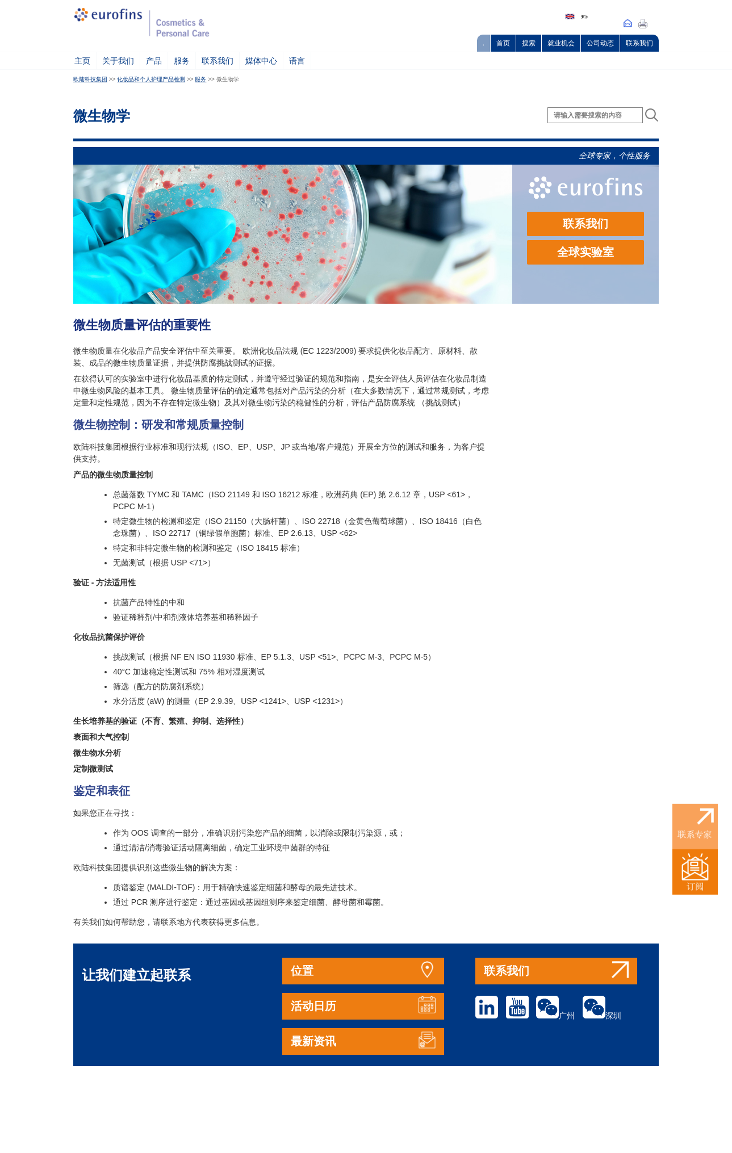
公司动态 (600, 43)
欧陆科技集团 (90, 79)
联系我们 (639, 43)
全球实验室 (585, 252)
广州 (555, 1015)
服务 (182, 60)
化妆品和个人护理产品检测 (151, 79)
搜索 (529, 43)
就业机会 (561, 43)
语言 (297, 60)
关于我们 (118, 60)
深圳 (602, 1015)
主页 (82, 60)
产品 (154, 60)
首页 (503, 43)
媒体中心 (261, 60)
